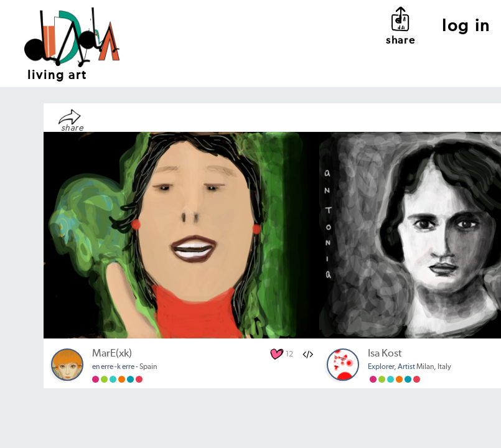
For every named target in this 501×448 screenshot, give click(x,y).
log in (466, 26)
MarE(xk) (112, 353)
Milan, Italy (409, 367)
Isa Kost (384, 353)
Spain (124, 367)
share (400, 25)
